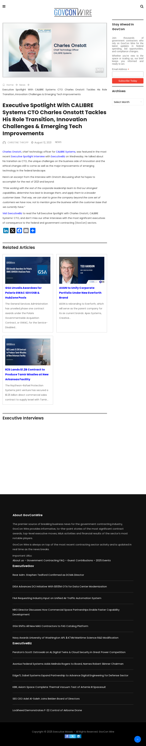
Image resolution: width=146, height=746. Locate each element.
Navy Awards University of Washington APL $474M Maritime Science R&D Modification (65, 637)
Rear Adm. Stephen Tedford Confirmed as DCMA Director (48, 575)
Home (8, 85)
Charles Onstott (12, 151)
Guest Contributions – (81, 560)
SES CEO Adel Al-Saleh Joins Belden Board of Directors (46, 698)
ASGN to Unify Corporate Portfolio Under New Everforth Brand (80, 293)
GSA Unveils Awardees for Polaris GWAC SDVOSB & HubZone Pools (23, 293)
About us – (20, 560)
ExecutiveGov (23, 566)
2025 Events (103, 560)
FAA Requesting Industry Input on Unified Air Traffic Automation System (57, 598)
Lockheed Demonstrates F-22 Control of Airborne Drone (47, 710)
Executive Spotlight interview (28, 156)
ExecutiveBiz (58, 156)
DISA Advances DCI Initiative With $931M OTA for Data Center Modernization (60, 586)
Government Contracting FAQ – (47, 560)
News (22, 85)
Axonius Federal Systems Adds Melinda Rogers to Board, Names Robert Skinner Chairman (68, 664)
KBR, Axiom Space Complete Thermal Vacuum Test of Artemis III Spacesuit (59, 687)
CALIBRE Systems (65, 151)
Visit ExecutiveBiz (12, 213)
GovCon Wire (106, 731)
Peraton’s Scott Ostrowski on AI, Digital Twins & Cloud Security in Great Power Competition (69, 652)
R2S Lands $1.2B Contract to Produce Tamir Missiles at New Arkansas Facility (27, 374)
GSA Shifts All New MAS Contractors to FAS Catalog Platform (50, 626)
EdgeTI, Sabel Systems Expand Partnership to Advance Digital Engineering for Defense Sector (70, 675)
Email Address (120, 69)
